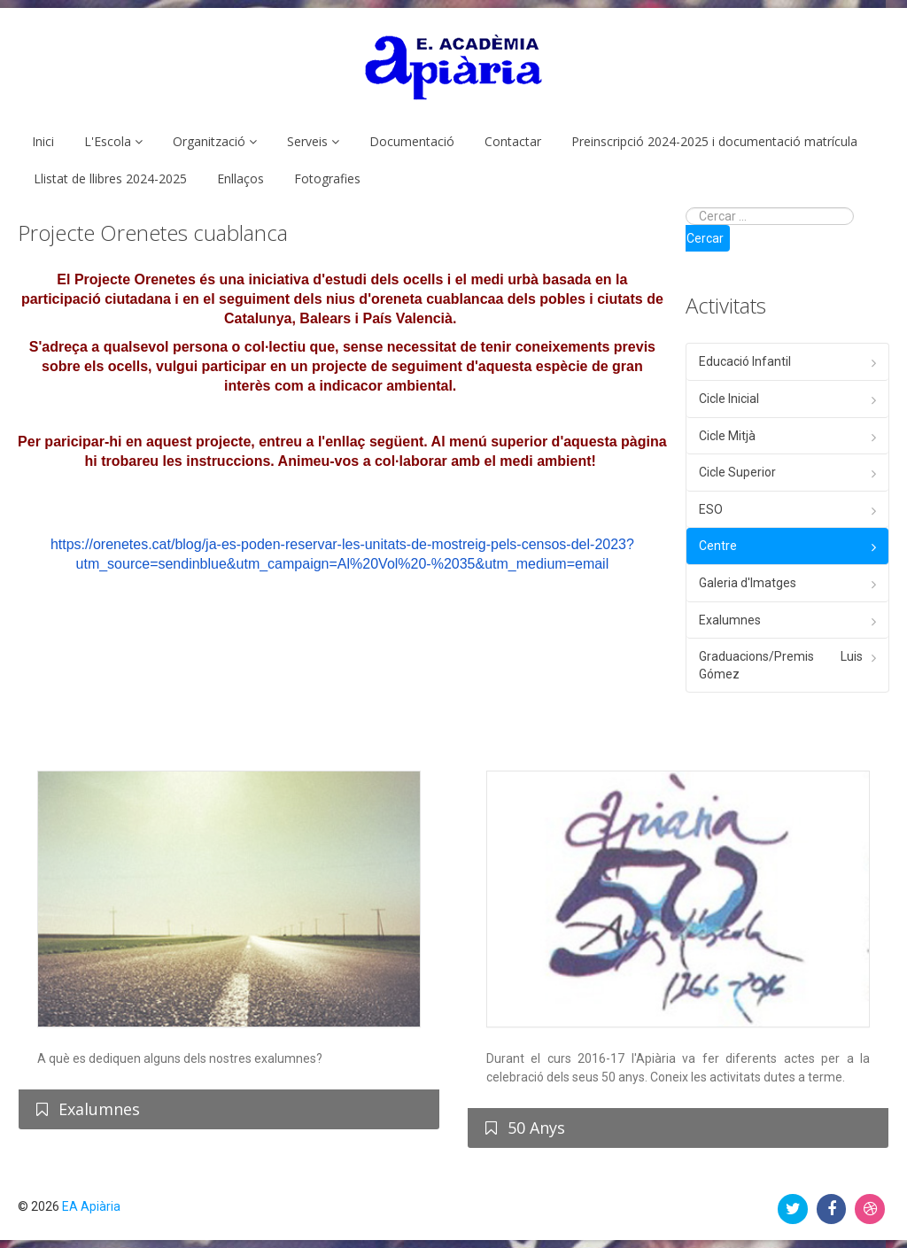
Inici (43, 141)
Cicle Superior (737, 472)
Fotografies (327, 178)
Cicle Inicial (729, 398)
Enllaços (240, 178)
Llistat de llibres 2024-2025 (110, 178)
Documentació (411, 141)
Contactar (513, 141)
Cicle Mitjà (727, 436)
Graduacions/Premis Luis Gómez (781, 665)
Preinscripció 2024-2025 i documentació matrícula (714, 141)
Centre (718, 546)
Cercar (705, 238)
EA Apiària (91, 1206)
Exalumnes (730, 620)
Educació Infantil (745, 361)
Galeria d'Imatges (747, 583)
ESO (711, 509)
